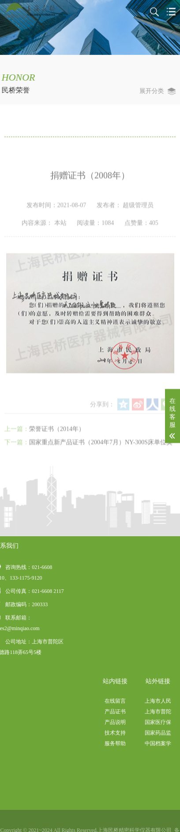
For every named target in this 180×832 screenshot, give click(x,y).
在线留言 (145, 701)
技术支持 (145, 733)
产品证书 (145, 711)
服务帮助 (145, 743)
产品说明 (145, 722)
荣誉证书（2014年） (57, 452)
